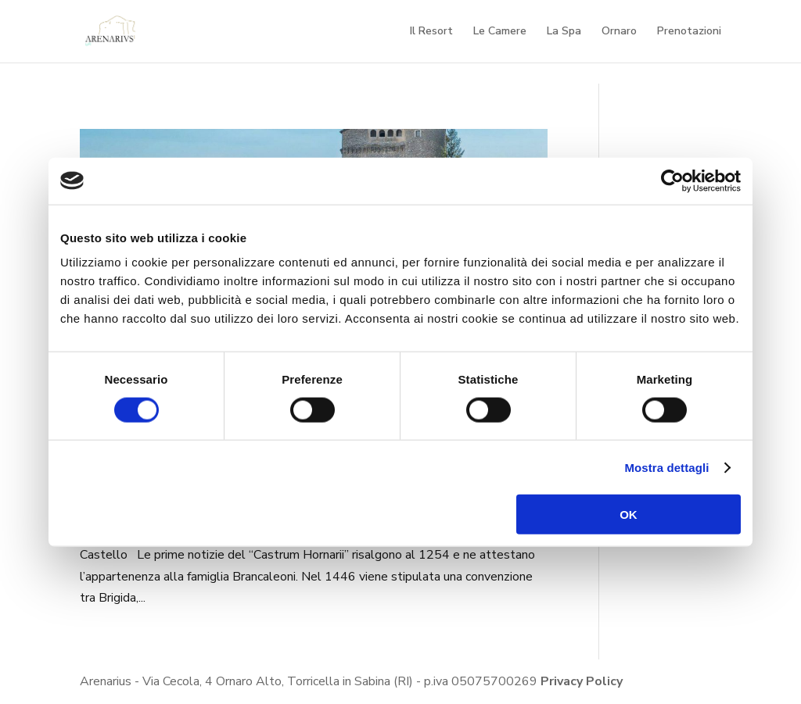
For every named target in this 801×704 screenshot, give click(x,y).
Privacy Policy (582, 681)
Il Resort (431, 32)
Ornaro (619, 32)
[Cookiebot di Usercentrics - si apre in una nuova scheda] (672, 180)
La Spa (564, 32)
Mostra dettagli (666, 467)
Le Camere (499, 32)
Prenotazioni (689, 32)
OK (629, 514)
